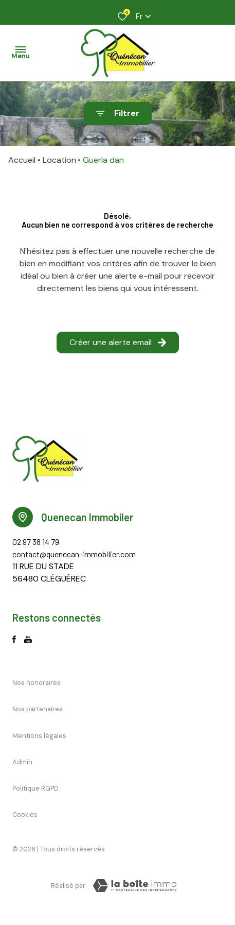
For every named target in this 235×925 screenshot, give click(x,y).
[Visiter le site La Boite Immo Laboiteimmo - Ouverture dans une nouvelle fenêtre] (134, 886)
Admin (22, 762)
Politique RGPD (35, 788)
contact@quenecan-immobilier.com (74, 554)
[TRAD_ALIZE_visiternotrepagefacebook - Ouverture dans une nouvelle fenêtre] (14, 639)
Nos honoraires (36, 682)
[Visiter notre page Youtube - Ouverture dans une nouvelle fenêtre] (28, 639)
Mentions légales (39, 735)
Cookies (25, 814)
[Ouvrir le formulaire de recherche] (118, 113)
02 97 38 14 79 (35, 541)
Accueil (21, 160)
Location (59, 160)
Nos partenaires (37, 709)
